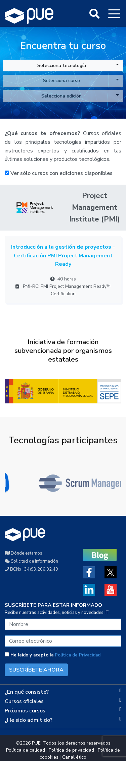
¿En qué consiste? (27, 692)
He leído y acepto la (52, 655)
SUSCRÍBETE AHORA (36, 670)
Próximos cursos (25, 710)
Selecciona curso (81, 80)
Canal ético (74, 757)
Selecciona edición (80, 95)
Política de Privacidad (77, 655)
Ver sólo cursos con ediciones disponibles (59, 173)
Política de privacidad (71, 750)
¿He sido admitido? (28, 720)
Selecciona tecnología (78, 65)
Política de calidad (25, 750)
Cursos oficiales (24, 701)
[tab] (63, 692)
